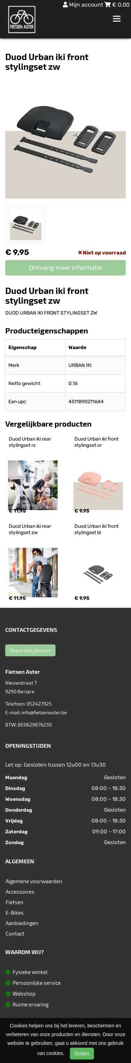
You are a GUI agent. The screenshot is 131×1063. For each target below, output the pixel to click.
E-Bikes (15, 912)
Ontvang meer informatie (65, 268)
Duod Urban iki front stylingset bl (96, 529)
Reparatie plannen (30, 650)
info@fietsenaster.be (44, 712)
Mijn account (83, 4)
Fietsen (14, 902)
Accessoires (20, 891)
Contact (15, 933)
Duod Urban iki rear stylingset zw (30, 529)
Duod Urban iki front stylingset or (96, 442)
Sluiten (81, 1053)
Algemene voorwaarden (34, 881)
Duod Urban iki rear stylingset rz (30, 442)
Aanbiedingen (22, 923)
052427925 (39, 704)
